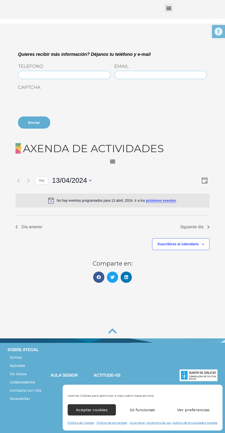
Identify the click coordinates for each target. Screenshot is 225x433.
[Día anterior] (18, 180)
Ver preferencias (193, 409)
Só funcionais (142, 409)
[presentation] (56, 101)
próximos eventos (161, 200)
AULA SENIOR (64, 375)
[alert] (112, 200)
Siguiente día (195, 227)
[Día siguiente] (28, 180)
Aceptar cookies (92, 409)
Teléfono (30, 66)
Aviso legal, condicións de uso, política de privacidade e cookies (174, 422)
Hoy (41, 180)
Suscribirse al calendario (178, 244)
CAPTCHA (29, 87)
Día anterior (28, 227)
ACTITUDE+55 (106, 375)
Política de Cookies (81, 422)
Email (121, 66)
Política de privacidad (112, 422)
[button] (218, 31)
